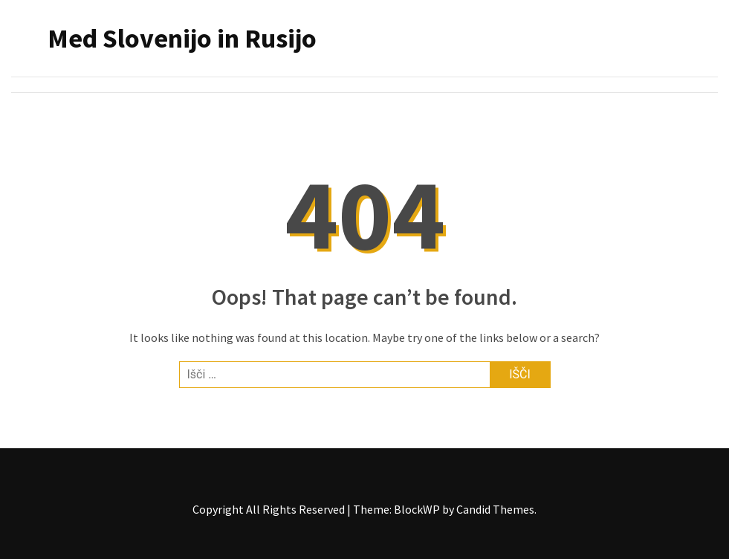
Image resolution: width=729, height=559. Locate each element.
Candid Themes (495, 509)
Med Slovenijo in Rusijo (182, 38)
